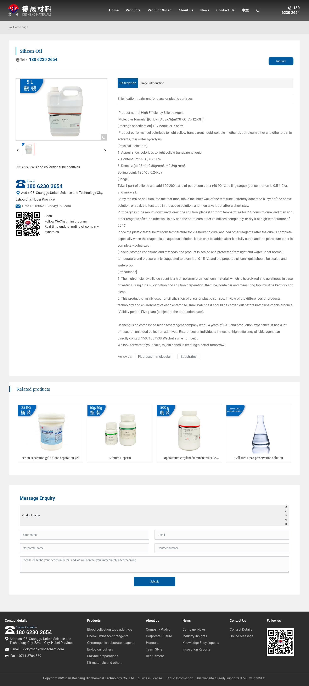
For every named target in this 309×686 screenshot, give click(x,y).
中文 (245, 10)
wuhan (254, 678)
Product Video (160, 10)
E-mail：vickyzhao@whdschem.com (34, 649)
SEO (262, 678)
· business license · (149, 678)
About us (186, 10)
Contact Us (225, 10)
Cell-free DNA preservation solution (259, 458)
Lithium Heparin (120, 458)
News (204, 10)
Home (114, 10)
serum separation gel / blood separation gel (50, 458)
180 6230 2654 (36, 59)
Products (133, 10)
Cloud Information (180, 678)
